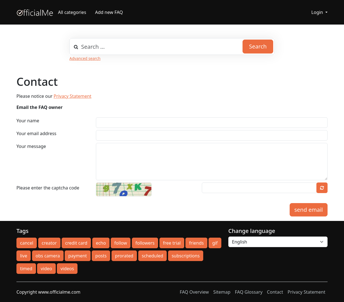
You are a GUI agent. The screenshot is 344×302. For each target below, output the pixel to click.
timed (26, 269)
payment (77, 256)
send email (308, 209)
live (23, 256)
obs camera (48, 256)
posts (101, 256)
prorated (124, 256)
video (46, 269)
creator (49, 243)
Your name (27, 121)
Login (317, 12)
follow (120, 243)
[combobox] (172, 46)
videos (67, 269)
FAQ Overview (194, 292)
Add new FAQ (109, 12)
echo (101, 243)
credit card (76, 243)
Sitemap (222, 292)
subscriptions (186, 256)
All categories (72, 12)
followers (145, 243)
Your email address (36, 133)
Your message (31, 146)
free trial (172, 243)
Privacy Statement (72, 96)
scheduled (152, 256)
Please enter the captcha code (47, 188)
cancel (26, 243)
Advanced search (84, 58)
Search (258, 46)
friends (196, 243)
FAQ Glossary (249, 292)
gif (214, 243)
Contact (275, 292)
